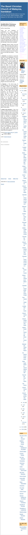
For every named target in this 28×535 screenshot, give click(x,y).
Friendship (22, 461)
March (24, 416)
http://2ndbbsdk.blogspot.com (23, 528)
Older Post (15, 178)
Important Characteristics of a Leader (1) (24, 261)
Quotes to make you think (24, 217)
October (24, 103)
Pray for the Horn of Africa (24, 378)
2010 (22, 427)
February (24, 422)
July (24, 402)
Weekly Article (23, 512)
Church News (23, 451)
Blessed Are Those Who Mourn (24, 347)
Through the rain (24, 238)
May (24, 408)
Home (9, 178)
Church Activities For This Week (24, 189)
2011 (22, 90)
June (24, 404)
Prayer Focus (23, 491)
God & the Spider (24, 176)
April (24, 412)
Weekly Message (7, 136)
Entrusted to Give (24, 224)
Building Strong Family (22, 442)
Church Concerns (24, 182)
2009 (22, 429)
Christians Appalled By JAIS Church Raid (24, 290)
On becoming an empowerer (24, 356)
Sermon (21, 493)
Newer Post (3, 178)
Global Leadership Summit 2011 (24, 169)
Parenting (22, 485)
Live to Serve (23, 476)
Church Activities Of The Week (23, 448)
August (24, 113)
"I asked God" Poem (24, 149)
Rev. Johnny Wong (23, 71)
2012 (22, 88)
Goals (21, 466)
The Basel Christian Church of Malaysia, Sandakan (11, 9)
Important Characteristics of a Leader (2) (24, 199)
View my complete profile (22, 81)
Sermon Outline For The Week (23, 497)
